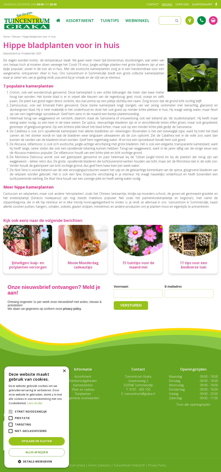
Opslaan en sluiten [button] (37, 441)
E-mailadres (173, 286)
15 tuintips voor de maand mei (138, 264)
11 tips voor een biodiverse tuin (193, 264)
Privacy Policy (157, 465)
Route (189, 20)
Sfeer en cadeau (83, 389)
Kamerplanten (83, 385)
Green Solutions (99, 465)
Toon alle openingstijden (193, 404)
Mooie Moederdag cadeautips (83, 264)
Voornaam (121, 286)
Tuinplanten (83, 394)
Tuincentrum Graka (138, 376)
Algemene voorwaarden (82, 398)
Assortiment (82, 376)
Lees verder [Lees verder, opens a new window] (34, 403)
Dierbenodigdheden (83, 381)
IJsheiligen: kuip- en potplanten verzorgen (28, 264)
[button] (37, 461)
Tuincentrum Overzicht (129, 465)
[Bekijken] (213, 20)
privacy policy (72, 308)
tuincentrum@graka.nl (140, 394)
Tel (201, 20)
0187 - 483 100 (139, 389)
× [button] (64, 371)
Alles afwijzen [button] (36, 452)
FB (216, 4)
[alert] (36, 417)
